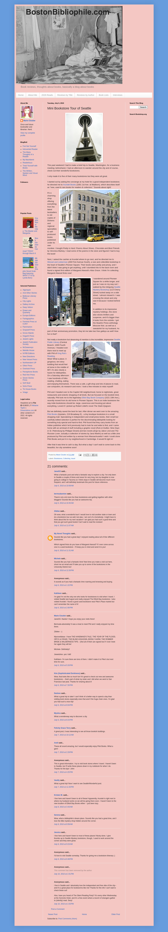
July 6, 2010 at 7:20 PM (63, 685)
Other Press (27, 366)
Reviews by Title (64, 95)
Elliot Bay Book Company (93, 397)
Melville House (28, 350)
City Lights (27, 301)
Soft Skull (26, 383)
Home (21, 95)
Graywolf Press (29, 330)
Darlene (57, 693)
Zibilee (57, 511)
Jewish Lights (28, 339)
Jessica (57, 832)
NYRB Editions (29, 353)
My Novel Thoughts (62, 534)
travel (73, 458)
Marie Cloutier (60, 616)
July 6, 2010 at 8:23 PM (63, 720)
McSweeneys (28, 347)
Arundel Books (69, 184)
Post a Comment (57, 909)
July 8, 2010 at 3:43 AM (63, 807)
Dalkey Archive (29, 304)
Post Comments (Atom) (67, 919)
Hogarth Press (28, 336)
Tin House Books (29, 389)
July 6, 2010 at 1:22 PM (63, 585)
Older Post (115, 914)
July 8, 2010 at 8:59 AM (63, 824)
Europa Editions (29, 315)
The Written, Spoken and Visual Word (30, 173)
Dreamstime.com (27, 410)
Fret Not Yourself (29, 146)
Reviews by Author (85, 95)
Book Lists (103, 95)
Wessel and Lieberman (57, 262)
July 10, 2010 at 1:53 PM (64, 904)
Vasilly (57, 780)
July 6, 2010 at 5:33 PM (63, 665)
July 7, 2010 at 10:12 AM (64, 735)
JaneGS (57, 471)
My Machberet (28, 160)
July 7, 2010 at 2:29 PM (63, 752)
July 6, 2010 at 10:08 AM (64, 486)
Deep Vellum (28, 307)
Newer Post (52, 914)
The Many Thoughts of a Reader (28, 154)
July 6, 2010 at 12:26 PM (64, 570)
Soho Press (27, 386)
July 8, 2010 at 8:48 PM (63, 859)
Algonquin (27, 290)
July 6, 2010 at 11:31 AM (64, 550)
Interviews (117, 95)
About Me (32, 95)
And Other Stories (30, 293)
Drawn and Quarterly (27, 311)
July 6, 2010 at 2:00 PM (63, 608)
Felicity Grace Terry (62, 728)
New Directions (29, 356)
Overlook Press (29, 369)
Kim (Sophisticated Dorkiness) (67, 673)
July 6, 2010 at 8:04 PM (63, 705)
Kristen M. (58, 795)
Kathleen (58, 593)
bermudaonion (60, 494)
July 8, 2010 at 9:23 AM (63, 844)
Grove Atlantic (28, 333)
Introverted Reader (30, 149)
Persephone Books (30, 372)
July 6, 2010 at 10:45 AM (64, 503)
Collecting (66, 458)
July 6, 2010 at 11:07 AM (64, 525)
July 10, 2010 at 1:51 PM (64, 874)
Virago (25, 392)
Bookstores (58, 458)
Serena (57, 815)
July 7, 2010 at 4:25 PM (63, 772)
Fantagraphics (28, 319)
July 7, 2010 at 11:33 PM (64, 787)
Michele (57, 559)
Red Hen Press (29, 375)
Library (56, 342)
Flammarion (27, 327)
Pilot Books (52, 414)
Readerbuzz (27, 163)
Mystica (57, 713)
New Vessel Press (30, 359)
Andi (56, 743)
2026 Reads (47, 95)
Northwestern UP (29, 363)
